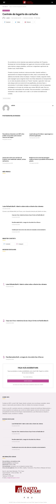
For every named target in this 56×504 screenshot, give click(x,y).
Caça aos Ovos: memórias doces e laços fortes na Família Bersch (28, 215)
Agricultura (6, 10)
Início (10, 6)
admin (8, 18)
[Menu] (4, 2)
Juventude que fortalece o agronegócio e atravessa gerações (41, 134)
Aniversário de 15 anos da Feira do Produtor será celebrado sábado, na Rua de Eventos (14, 159)
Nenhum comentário (28, 18)
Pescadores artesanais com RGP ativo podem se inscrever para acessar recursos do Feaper (13, 135)
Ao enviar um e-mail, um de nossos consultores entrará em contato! (28, 384)
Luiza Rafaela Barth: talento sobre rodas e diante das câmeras (23, 206)
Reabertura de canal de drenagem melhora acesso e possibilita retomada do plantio (41, 159)
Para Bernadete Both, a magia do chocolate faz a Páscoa (26, 222)
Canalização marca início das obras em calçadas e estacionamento (29, 229)
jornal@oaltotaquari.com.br (13, 477)
